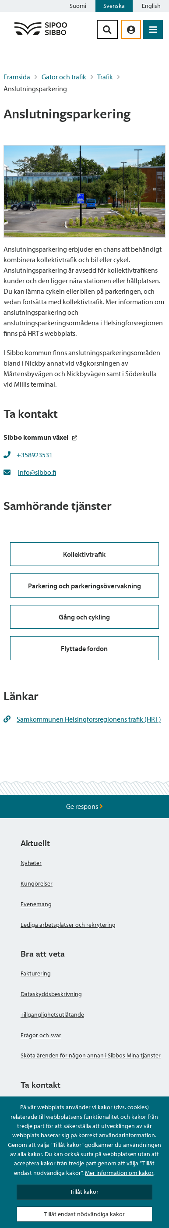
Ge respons (84, 806)
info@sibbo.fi (37, 472)
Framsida (17, 76)
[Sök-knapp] (107, 29)
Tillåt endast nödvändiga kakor (84, 1214)
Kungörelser (37, 883)
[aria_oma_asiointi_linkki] (131, 29)
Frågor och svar (41, 1035)
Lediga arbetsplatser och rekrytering (68, 925)
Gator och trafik (64, 76)
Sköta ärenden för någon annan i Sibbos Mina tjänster (91, 1055)
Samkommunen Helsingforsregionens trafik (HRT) (82, 719)
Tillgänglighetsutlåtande (52, 1014)
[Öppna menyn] (153, 29)
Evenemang (36, 904)
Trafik (105, 76)
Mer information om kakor (119, 1173)
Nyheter (31, 863)
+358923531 (35, 454)
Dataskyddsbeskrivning (51, 994)
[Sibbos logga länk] (40, 34)
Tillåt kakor (84, 1192)
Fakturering (36, 973)
